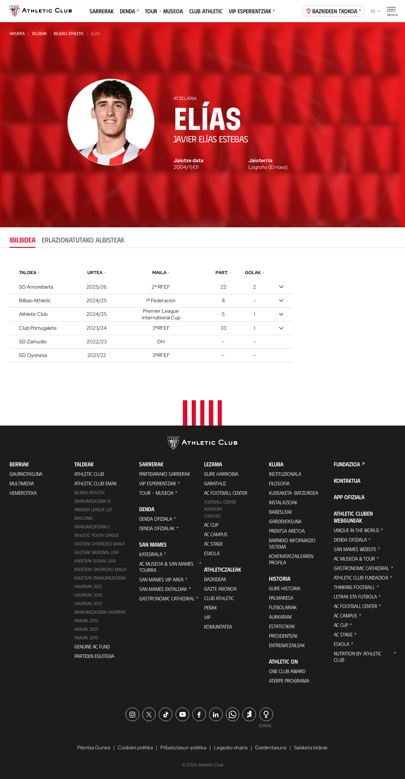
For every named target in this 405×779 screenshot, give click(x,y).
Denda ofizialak (157, 528)
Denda (129, 11)
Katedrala (150, 554)
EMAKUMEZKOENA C (92, 527)
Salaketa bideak (311, 747)
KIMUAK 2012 (86, 620)
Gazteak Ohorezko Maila (99, 544)
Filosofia (279, 484)
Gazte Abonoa (220, 589)
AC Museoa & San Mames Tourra (166, 567)
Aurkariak (280, 617)
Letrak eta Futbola (355, 597)
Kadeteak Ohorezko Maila (100, 569)
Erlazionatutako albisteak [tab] (83, 239)
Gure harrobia (221, 474)
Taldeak (39, 33)
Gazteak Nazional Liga (96, 552)
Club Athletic (205, 11)
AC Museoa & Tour (354, 559)
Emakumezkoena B (92, 501)
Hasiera (17, 33)
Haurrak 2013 (88, 603)
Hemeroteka (23, 493)
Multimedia (21, 484)
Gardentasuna (285, 521)
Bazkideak (215, 579)
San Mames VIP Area (161, 580)
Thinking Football (354, 587)
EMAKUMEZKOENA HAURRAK (100, 612)
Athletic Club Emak (95, 484)
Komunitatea (218, 627)
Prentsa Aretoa (287, 531)
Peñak (210, 608)
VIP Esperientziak (252, 11)
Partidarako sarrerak (164, 474)
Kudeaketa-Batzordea (293, 493)
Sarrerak (102, 11)
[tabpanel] (202, 314)
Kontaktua (347, 480)
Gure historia (284, 589)
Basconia (83, 518)
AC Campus (215, 534)
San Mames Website (355, 549)
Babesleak (280, 512)
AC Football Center (225, 493)
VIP (207, 617)
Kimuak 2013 (86, 629)
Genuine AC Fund (92, 646)
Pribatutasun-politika (183, 747)
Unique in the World (356, 530)
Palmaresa (281, 598)
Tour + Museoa (164, 11)
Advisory (213, 509)
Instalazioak (283, 503)
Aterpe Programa (289, 681)
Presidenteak (283, 636)
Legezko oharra (230, 747)
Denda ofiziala (155, 519)
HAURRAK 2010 (88, 595)
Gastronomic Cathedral (167, 599)
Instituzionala (285, 474)
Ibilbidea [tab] (22, 239)
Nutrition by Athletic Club (357, 657)
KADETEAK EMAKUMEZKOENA (100, 577)
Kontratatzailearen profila (291, 559)
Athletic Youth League (96, 535)
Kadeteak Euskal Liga (95, 560)
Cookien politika (135, 747)
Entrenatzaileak (287, 645)
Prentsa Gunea (93, 747)
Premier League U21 (93, 509)
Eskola (212, 553)
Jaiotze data (188, 160)
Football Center (220, 502)
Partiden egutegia (94, 656)
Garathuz (215, 484)
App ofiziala (349, 497)
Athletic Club (89, 474)
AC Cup (211, 525)
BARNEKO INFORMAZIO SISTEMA (292, 543)
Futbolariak (283, 607)
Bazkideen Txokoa (333, 10)
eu (376, 11)
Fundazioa (347, 464)
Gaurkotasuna (25, 474)
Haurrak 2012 (88, 586)
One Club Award (287, 671)
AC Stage (213, 544)
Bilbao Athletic (69, 33)
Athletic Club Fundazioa (361, 578)
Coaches (212, 516)
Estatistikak (282, 626)
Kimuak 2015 (86, 637)
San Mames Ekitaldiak (163, 589)
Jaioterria (260, 160)
